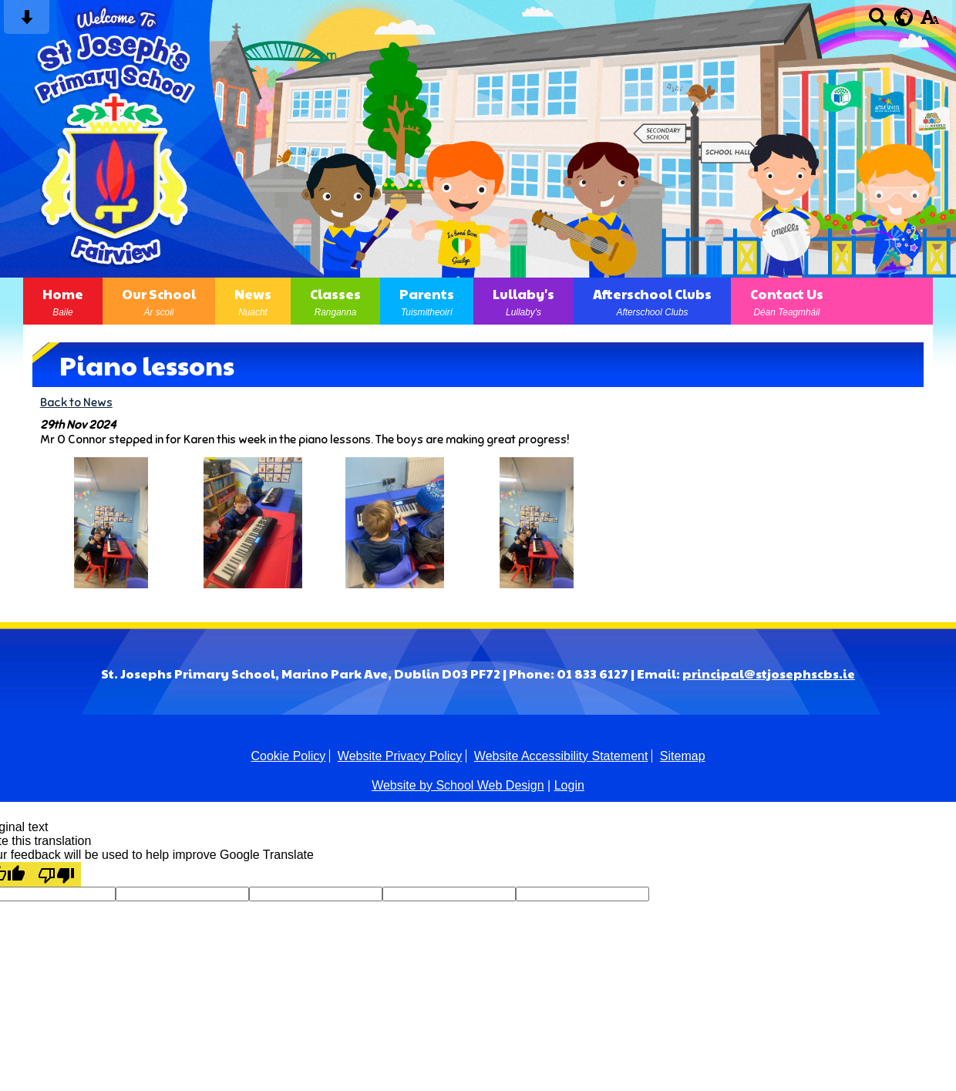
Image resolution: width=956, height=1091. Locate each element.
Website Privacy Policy (400, 756)
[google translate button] (904, 17)
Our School (159, 301)
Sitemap (682, 756)
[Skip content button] (26, 22)
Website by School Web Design (458, 785)
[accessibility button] (929, 22)
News (252, 301)
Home (62, 301)
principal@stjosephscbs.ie (768, 673)
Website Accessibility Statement (561, 756)
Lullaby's (523, 301)
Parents (426, 301)
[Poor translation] (56, 874)
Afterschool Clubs (652, 301)
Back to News (76, 402)
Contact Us (786, 301)
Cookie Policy (288, 756)
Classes (335, 301)
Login (569, 785)
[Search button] (878, 22)
